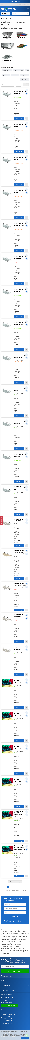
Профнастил (7, 18)
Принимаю (25, 1038)
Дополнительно (15, 990)
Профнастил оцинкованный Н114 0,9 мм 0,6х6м (20, 355)
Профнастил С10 (18, 70)
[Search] (20, 13)
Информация (15, 981)
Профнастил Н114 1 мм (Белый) (19, 615)
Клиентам (15, 985)
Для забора (6, 75)
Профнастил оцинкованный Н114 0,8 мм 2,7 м (20, 256)
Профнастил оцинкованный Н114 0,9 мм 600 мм (20, 322)
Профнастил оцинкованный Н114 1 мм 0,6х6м (20, 454)
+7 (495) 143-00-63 (8, 997)
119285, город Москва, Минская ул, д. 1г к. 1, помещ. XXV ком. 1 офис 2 (15, 1013)
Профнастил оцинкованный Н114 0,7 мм (20, 124)
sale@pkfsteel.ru (7, 1000)
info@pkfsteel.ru (7, 1002)
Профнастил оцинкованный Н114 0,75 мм (20, 157)
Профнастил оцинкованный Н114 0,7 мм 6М (20, 91)
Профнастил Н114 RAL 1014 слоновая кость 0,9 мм (19, 746)
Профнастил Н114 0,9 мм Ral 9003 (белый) (20, 584)
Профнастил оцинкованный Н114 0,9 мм (20, 388)
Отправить (15, 916)
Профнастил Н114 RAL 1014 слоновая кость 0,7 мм (19, 680)
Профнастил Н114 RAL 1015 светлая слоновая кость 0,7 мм (19, 813)
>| (22, 887)
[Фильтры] (1, 520)
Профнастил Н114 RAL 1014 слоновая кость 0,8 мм (19, 713)
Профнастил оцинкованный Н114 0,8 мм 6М (20, 289)
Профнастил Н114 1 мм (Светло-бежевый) (19, 647)
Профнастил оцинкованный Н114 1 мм (20, 487)
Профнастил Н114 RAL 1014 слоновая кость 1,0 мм (19, 779)
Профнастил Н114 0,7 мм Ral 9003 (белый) (20, 520)
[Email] (15, 966)
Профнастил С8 (7, 70)
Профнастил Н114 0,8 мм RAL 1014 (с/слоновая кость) (20, 552)
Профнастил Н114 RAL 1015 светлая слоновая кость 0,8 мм (19, 848)
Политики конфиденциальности (14, 921)
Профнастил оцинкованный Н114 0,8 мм (20, 190)
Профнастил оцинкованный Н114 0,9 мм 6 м (20, 421)
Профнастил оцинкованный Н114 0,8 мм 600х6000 (20, 223)
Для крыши (15, 75)
